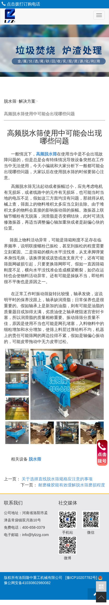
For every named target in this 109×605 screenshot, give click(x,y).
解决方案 (27, 101)
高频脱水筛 (46, 154)
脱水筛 (10, 101)
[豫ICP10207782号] (81, 577)
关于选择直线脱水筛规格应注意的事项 (57, 479)
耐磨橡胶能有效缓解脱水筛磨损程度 (71, 485)
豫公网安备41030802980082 (27, 583)
